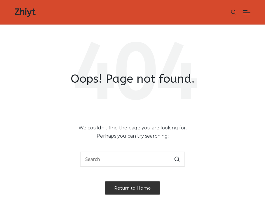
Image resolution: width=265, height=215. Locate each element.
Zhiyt (25, 12)
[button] (177, 159)
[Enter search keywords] (132, 159)
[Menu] (246, 12)
